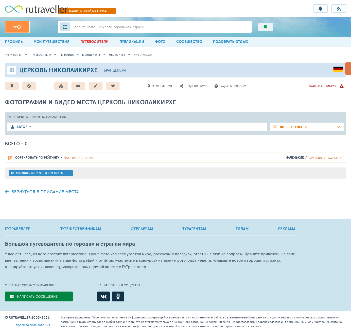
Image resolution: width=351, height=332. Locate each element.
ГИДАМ (242, 229)
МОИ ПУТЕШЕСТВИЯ (52, 41)
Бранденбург (91, 54)
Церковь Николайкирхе (58, 69)
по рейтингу (37, 157)
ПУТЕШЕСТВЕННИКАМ (80, 229)
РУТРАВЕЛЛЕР (17, 229)
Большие (335, 157)
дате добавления (78, 157)
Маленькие (294, 157)
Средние (316, 157)
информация (143, 54)
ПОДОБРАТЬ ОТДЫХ (230, 41)
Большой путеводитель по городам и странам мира (70, 244)
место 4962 (117, 54)
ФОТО (160, 41)
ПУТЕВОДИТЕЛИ (94, 41)
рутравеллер (13, 54)
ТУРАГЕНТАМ (194, 229)
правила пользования (33, 324)
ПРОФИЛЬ (14, 41)
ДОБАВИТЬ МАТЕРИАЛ (86, 11)
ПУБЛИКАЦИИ (132, 41)
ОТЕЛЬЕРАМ (142, 229)
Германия (67, 54)
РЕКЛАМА (287, 229)
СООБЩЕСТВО (189, 41)
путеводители (41, 54)
